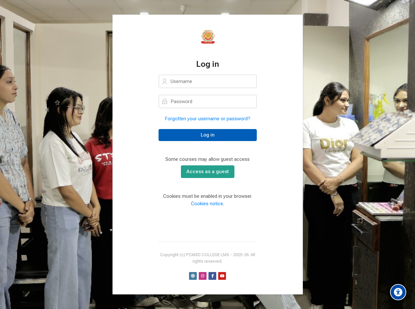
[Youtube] (222, 276)
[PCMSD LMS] (208, 37)
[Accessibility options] (398, 292)
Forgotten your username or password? (207, 119)
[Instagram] (203, 276)
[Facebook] (212, 276)
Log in (208, 135)
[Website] (193, 276)
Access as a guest (207, 171)
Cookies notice (207, 204)
